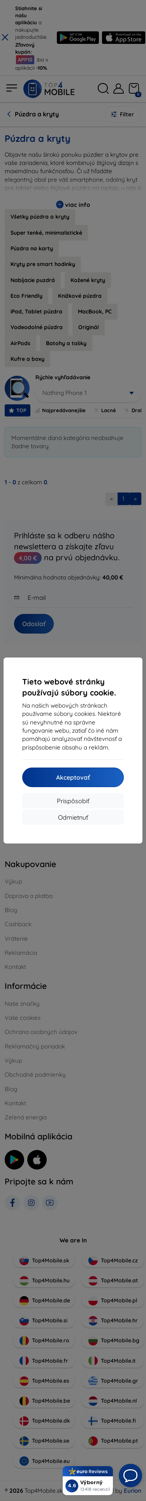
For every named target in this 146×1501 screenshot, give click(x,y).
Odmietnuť (73, 817)
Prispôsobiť (73, 801)
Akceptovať (73, 777)
